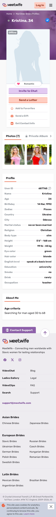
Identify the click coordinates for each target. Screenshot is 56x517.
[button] (28, 56)
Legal (33, 378)
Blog (32, 370)
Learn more (29, 514)
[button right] (51, 136)
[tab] (12, 136)
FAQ (32, 385)
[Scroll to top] (45, 333)
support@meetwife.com (16, 403)
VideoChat (8, 370)
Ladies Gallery (10, 378)
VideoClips (8, 385)
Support (34, 392)
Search (6, 392)
